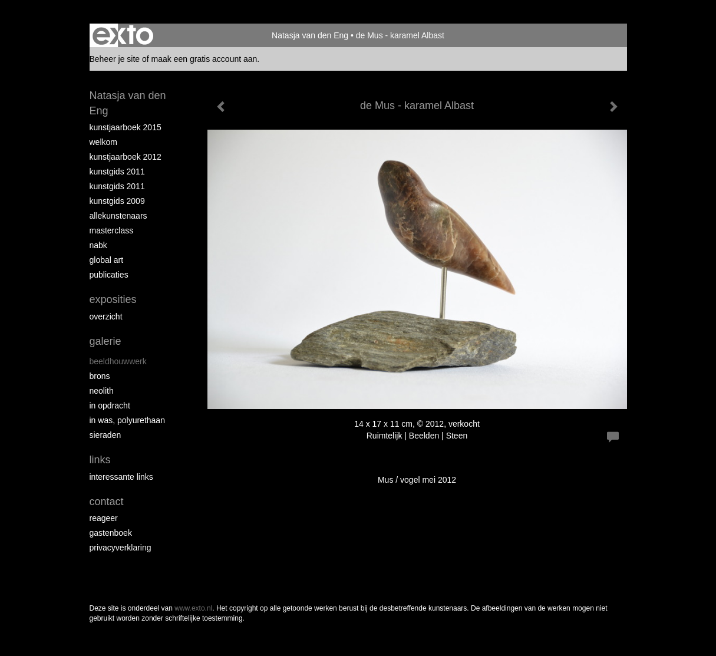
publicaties (109, 274)
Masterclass (112, 230)
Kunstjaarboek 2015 (125, 127)
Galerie (105, 341)
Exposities (113, 299)
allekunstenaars (118, 215)
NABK (98, 245)
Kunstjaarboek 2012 (125, 156)
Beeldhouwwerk (118, 361)
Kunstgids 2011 (117, 171)
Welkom (103, 142)
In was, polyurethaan (127, 420)
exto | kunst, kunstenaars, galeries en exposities (123, 35)
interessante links (121, 477)
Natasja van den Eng (310, 35)
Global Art (107, 260)
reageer (104, 518)
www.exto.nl (193, 608)
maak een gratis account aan (204, 59)
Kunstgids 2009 (117, 201)
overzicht (106, 316)
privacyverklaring (120, 547)
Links (100, 460)
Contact (107, 501)
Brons (100, 376)
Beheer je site (115, 59)
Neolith (102, 390)
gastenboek (111, 533)
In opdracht (110, 405)
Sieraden (105, 435)
